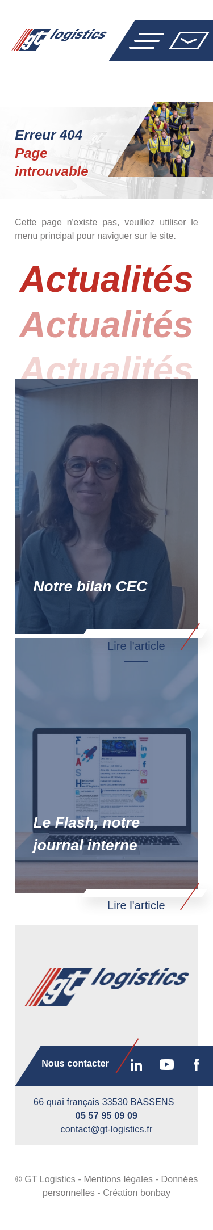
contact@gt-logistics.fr (107, 1150)
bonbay (155, 1214)
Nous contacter (189, 40)
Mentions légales (118, 1200)
